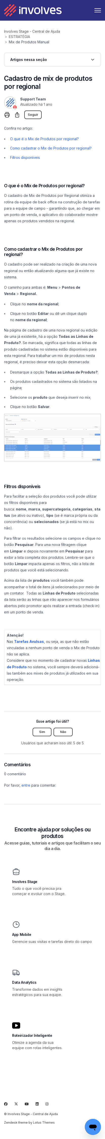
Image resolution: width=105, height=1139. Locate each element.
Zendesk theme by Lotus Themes (29, 1122)
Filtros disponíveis (25, 157)
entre (25, 785)
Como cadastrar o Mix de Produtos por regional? (51, 148)
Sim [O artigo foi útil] (42, 732)
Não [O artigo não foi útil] (63, 732)
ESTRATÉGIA (19, 36)
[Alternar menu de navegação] (97, 10)
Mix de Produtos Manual (29, 42)
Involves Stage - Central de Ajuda (32, 31)
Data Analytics (24, 982)
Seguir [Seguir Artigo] (33, 115)
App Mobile (21, 935)
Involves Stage (24, 882)
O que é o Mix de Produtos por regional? (44, 139)
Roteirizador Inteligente (32, 1036)
